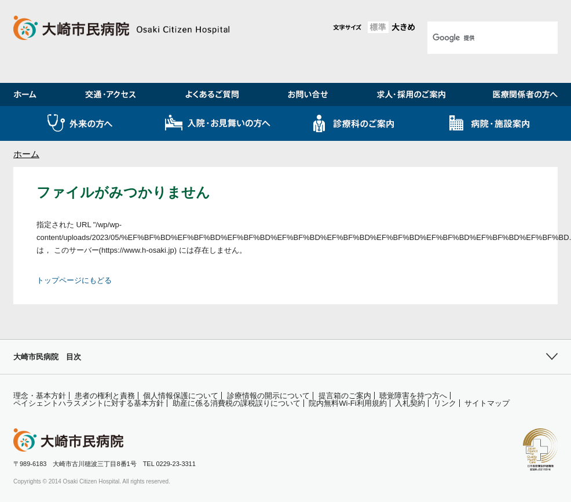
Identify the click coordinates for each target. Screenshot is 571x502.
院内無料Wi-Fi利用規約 (347, 403)
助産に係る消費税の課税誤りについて (237, 403)
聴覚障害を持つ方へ (413, 395)
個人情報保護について (180, 395)
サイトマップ (487, 403)
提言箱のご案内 (345, 395)
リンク (445, 403)
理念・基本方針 (39, 395)
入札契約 (410, 403)
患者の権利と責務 (105, 395)
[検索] (477, 38)
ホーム (26, 154)
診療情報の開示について (268, 395)
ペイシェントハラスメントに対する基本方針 (88, 403)
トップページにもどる (74, 280)
